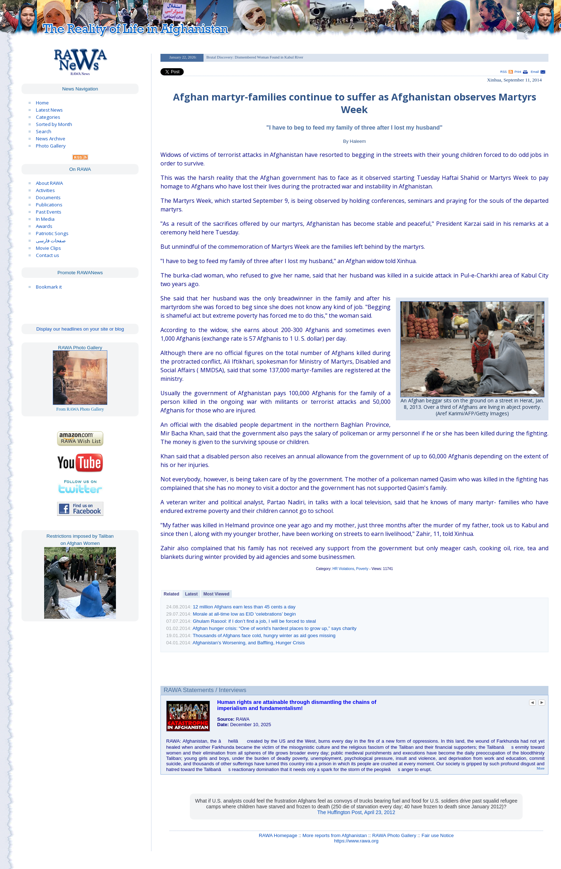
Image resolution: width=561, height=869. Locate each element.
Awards (44, 226)
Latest (191, 594)
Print (518, 72)
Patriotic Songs (52, 233)
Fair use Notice (437, 835)
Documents (48, 197)
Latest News (49, 110)
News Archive (50, 138)
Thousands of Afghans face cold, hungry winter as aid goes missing (264, 635)
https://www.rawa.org (356, 841)
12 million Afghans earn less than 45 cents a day (244, 606)
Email (535, 72)
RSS (503, 72)
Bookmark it (49, 287)
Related (171, 594)
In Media (45, 219)
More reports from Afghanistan (335, 835)
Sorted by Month (54, 124)
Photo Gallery (51, 146)
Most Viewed (216, 594)
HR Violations (343, 569)
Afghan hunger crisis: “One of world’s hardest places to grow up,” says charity (274, 628)
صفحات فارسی (51, 240)
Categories (48, 117)
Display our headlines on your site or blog (80, 329)
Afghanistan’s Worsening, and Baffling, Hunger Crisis (248, 642)
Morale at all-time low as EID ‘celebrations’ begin (244, 614)
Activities (45, 190)
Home (42, 102)
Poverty (362, 569)
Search (43, 131)
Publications (49, 204)
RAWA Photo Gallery (394, 835)
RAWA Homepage (278, 835)
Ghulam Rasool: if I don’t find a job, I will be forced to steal (254, 621)
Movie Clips (48, 248)
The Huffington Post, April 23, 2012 (356, 812)
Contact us (47, 255)
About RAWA (49, 183)
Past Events (48, 212)
